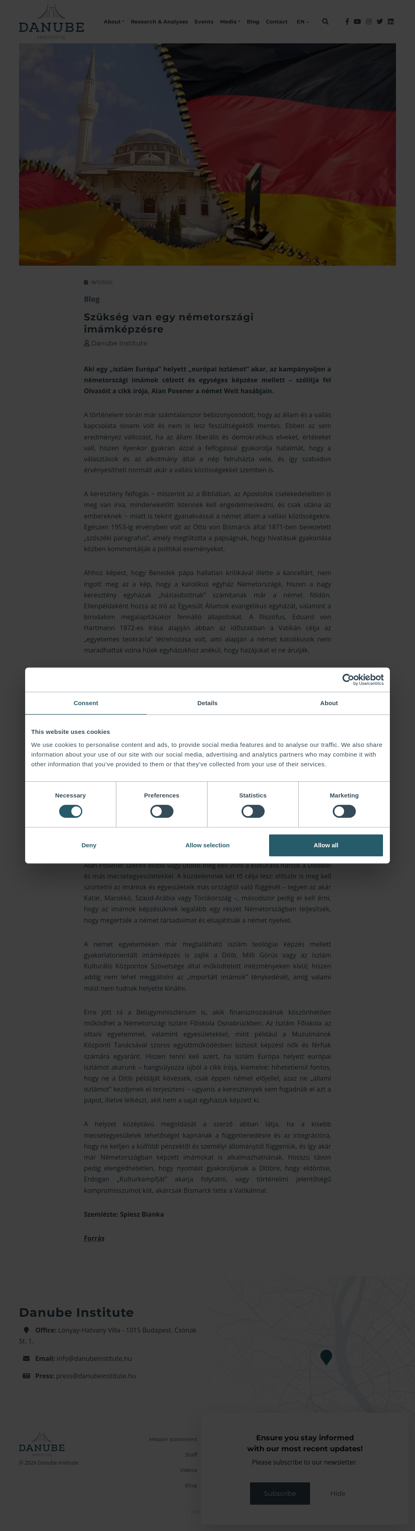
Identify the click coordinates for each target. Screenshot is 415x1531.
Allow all (326, 845)
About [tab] (329, 702)
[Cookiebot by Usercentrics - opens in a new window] (348, 680)
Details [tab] (207, 702)
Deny (88, 845)
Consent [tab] (86, 702)
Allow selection (207, 845)
